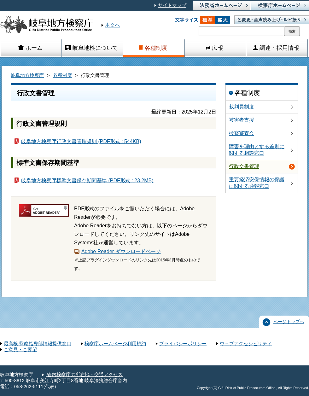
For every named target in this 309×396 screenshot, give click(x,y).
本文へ (112, 25)
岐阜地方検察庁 (27, 75)
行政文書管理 (244, 166)
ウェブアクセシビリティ (246, 343)
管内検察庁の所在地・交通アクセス (84, 374)
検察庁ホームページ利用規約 (115, 343)
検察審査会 (241, 133)
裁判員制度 (241, 106)
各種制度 (62, 75)
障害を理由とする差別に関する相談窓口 (256, 150)
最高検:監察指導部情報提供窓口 (37, 343)
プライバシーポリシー (183, 343)
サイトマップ (172, 5)
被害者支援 (241, 120)
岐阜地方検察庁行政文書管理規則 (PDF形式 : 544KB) (81, 141)
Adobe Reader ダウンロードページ (121, 251)
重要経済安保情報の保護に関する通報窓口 (256, 183)
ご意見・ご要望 (20, 349)
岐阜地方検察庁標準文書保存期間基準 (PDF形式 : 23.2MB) (87, 180)
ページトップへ (288, 321)
